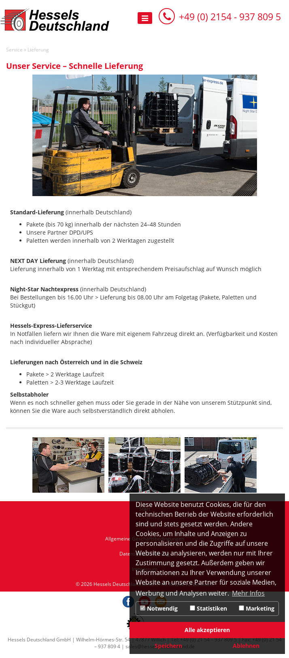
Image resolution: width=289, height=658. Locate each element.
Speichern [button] (168, 645)
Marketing (256, 608)
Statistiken (208, 608)
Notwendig (159, 608)
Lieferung (38, 49)
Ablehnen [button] (246, 645)
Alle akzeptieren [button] (207, 630)
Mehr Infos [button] (248, 593)
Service (14, 49)
